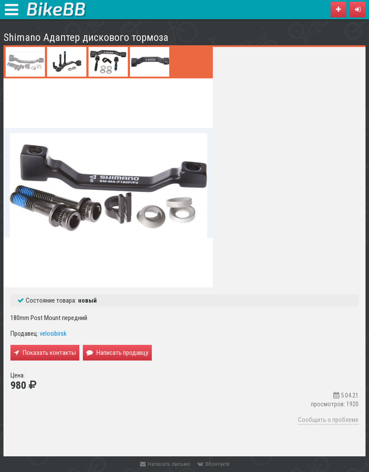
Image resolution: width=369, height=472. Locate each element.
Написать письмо (165, 464)
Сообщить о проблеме (328, 420)
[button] (358, 9)
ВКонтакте (213, 464)
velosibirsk (53, 333)
